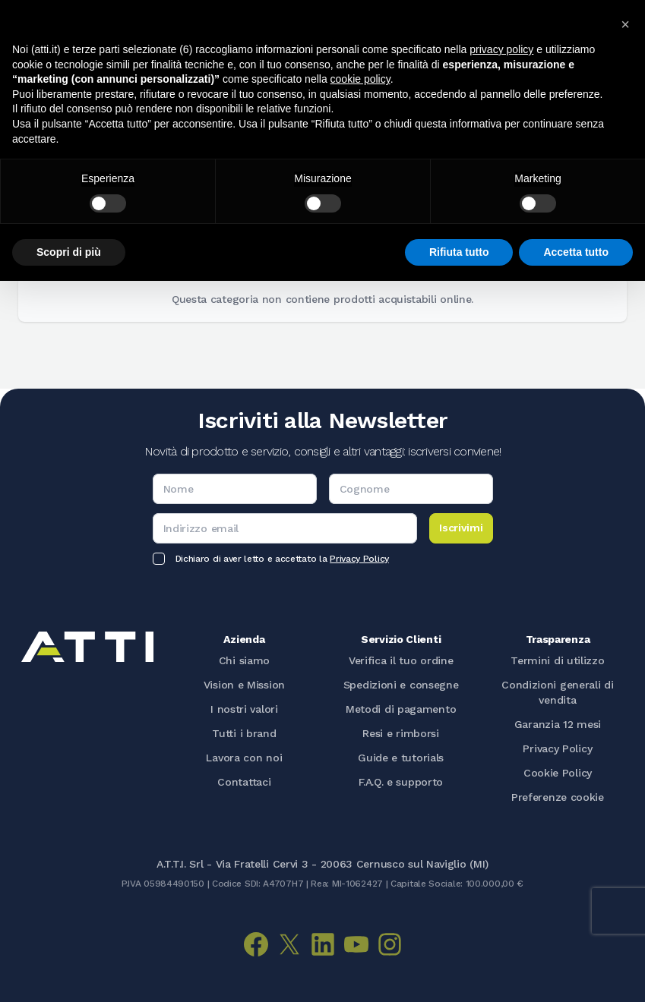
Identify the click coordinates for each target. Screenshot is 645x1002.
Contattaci (243, 782)
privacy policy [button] (501, 49)
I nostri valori (244, 709)
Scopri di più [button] (68, 252)
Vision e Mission (244, 685)
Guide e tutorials (401, 758)
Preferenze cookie (557, 797)
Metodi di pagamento (401, 709)
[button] (625, 24)
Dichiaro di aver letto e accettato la (282, 558)
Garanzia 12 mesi (557, 724)
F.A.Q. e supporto (401, 782)
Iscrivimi (460, 527)
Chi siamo (244, 660)
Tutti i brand (244, 733)
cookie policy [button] (360, 79)
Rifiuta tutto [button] (459, 252)
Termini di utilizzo (557, 660)
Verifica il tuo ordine (401, 660)
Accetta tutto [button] (576, 252)
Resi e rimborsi (400, 733)
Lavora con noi (244, 758)
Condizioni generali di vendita (557, 692)
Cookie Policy (557, 773)
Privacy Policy (359, 558)
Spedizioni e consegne (401, 685)
